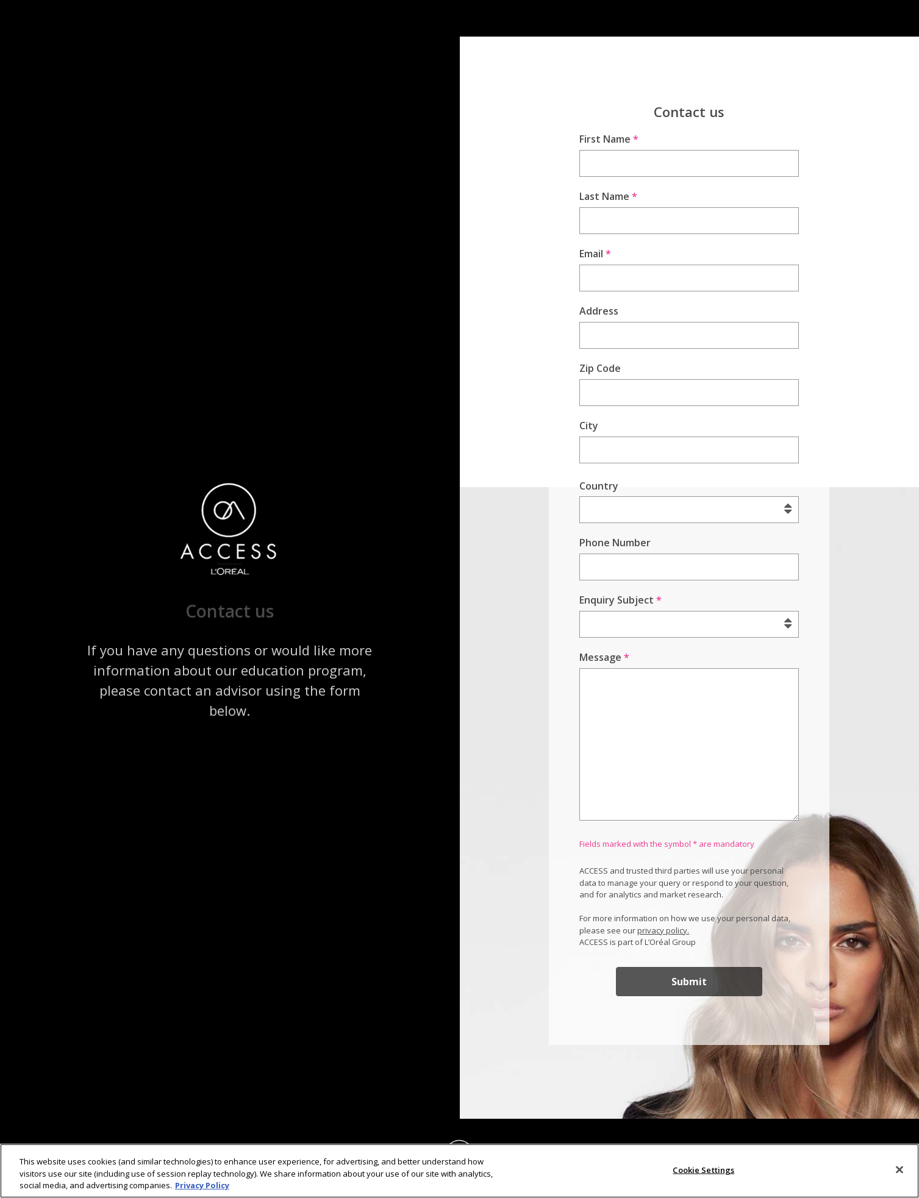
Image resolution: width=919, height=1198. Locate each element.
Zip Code (600, 368)
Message (604, 657)
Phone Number (615, 542)
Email (595, 253)
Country (598, 486)
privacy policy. (663, 930)
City (588, 425)
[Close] (899, 1172)
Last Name (608, 196)
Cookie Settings (703, 1172)
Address (598, 311)
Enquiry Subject (620, 600)
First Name (608, 139)
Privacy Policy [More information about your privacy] (202, 1188)
